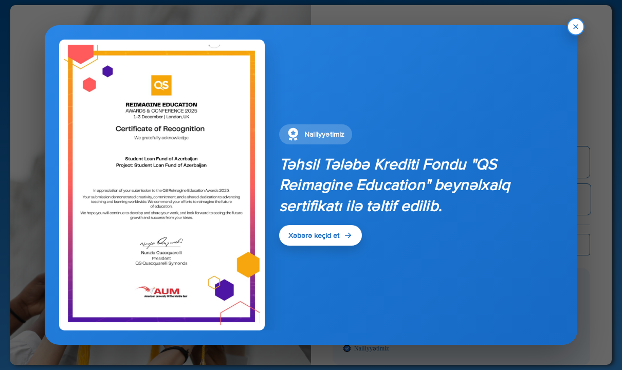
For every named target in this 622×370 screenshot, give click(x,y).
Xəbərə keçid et (320, 235)
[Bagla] (575, 26)
